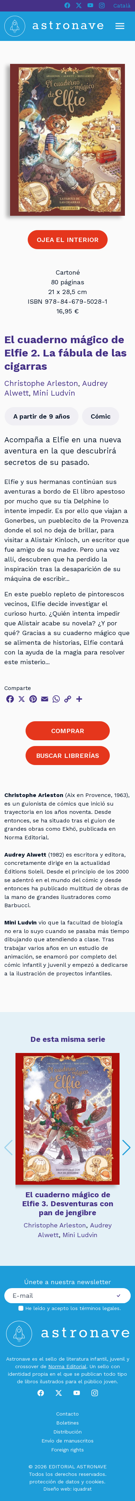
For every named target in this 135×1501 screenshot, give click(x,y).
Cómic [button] (101, 416)
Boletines (67, 1423)
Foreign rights (67, 1450)
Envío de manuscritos (67, 1441)
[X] (79, 5)
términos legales (100, 1308)
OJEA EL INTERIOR (68, 239)
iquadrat (82, 1489)
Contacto (67, 1414)
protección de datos (55, 1481)
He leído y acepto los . (73, 1308)
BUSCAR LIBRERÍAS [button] (67, 755)
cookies (95, 1481)
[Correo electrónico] (55, 1295)
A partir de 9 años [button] (41, 416)
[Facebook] (67, 5)
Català (122, 5)
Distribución (67, 1432)
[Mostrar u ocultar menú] (120, 26)
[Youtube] (90, 5)
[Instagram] (102, 5)
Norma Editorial (67, 1366)
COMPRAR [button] (67, 731)
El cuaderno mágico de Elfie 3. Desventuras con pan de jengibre (67, 1203)
